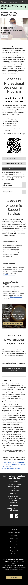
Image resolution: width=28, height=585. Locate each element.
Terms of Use (14, 542)
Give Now (14, 554)
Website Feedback (14, 532)
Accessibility (14, 545)
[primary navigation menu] (25, 1)
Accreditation (14, 548)
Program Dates (14, 192)
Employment (14, 551)
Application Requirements (14, 184)
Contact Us (5, 36)
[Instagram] (16, 518)
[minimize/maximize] (25, 7)
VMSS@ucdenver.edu (16, 297)
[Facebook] (11, 518)
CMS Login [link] (14, 577)
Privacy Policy (14, 539)
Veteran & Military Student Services (9, 14)
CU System (14, 535)
